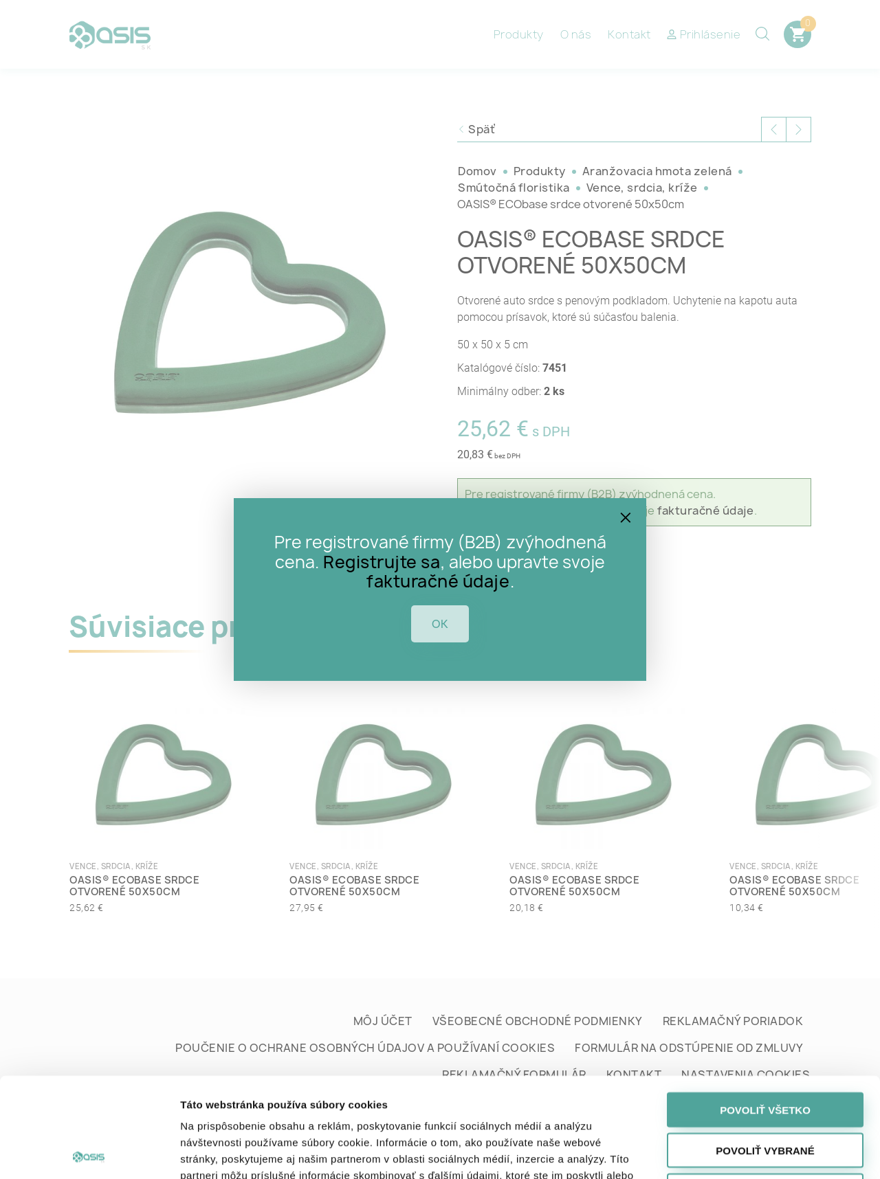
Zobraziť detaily (720, 1152)
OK (440, 623)
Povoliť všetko (765, 1010)
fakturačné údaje (437, 581)
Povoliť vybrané (765, 1051)
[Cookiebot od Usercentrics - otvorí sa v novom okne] (89, 1152)
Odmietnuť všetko (765, 1091)
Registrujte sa (381, 562)
